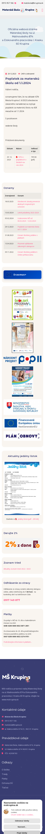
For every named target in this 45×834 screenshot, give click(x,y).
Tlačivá (5, 787)
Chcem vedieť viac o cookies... (22, 815)
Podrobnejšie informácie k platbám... (18, 642)
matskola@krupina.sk (32, 3)
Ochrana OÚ (7, 783)
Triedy (5, 774)
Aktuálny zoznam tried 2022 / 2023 (17, 569)
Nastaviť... (22, 827)
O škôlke (6, 769)
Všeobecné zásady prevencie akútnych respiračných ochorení (29, 204)
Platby (4, 778)
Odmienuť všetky (22, 821)
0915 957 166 (9, 3)
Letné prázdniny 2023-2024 (28, 212)
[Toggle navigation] (42, 9)
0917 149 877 (12, 600)
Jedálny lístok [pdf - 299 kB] (27, 519)
